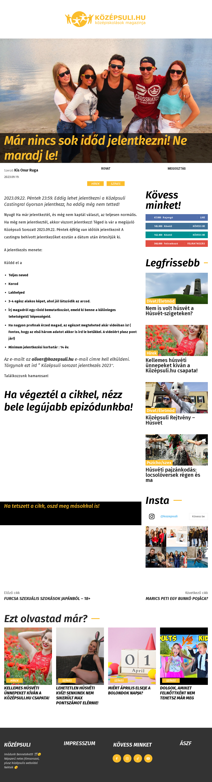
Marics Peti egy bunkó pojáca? (177, 598)
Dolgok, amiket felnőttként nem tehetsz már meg (177, 692)
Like (202, 217)
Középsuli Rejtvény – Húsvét (170, 420)
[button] (205, 34)
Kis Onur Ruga (26, 170)
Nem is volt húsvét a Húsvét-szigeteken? (170, 311)
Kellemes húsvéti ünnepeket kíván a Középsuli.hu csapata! (172, 365)
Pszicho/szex (159, 462)
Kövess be (199, 226)
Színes (116, 183)
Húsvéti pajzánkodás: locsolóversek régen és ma (173, 475)
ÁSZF (185, 743)
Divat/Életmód (161, 301)
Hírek (95, 183)
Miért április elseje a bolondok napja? (129, 690)
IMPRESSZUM (79, 743)
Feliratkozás (196, 243)
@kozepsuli (169, 516)
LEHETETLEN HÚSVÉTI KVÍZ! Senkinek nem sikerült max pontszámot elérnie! (77, 695)
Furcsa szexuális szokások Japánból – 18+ (47, 598)
